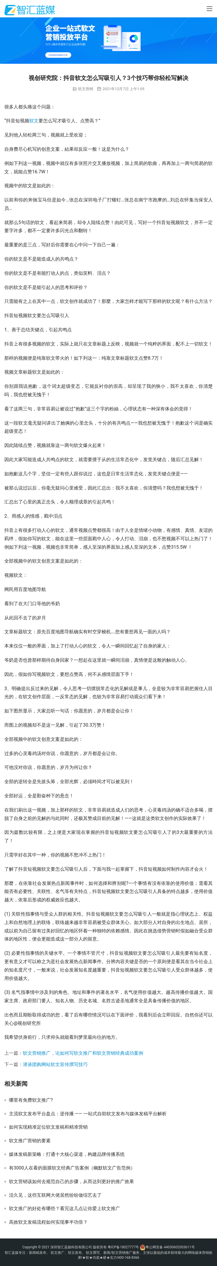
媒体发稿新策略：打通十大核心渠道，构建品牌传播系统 (67, 1154)
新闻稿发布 (37, 1253)
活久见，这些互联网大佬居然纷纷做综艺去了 (55, 1195)
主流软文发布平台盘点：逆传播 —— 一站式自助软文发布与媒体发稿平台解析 (88, 1113)
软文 (33, 120)
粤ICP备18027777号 (123, 1247)
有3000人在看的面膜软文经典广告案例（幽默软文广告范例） (72, 1168)
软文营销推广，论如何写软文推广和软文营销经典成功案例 (83, 1053)
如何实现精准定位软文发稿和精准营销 (48, 1127)
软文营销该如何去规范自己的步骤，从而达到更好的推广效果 (71, 1181)
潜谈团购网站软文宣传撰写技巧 (55, 1064)
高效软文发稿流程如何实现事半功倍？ (48, 1222)
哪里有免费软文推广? (31, 1100)
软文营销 (85, 89)
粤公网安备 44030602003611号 (170, 1247)
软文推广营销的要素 (30, 1140)
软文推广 (58, 1253)
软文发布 (75, 1253)
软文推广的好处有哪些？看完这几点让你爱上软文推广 (64, 1208)
